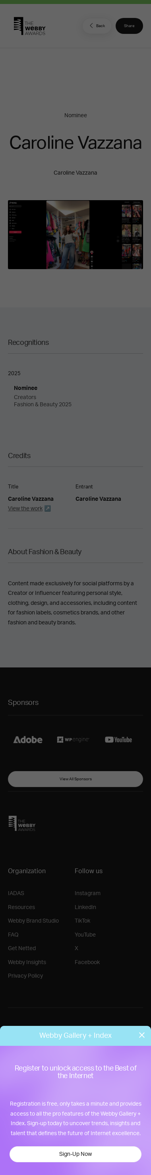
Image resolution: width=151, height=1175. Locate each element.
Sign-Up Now (75, 1154)
